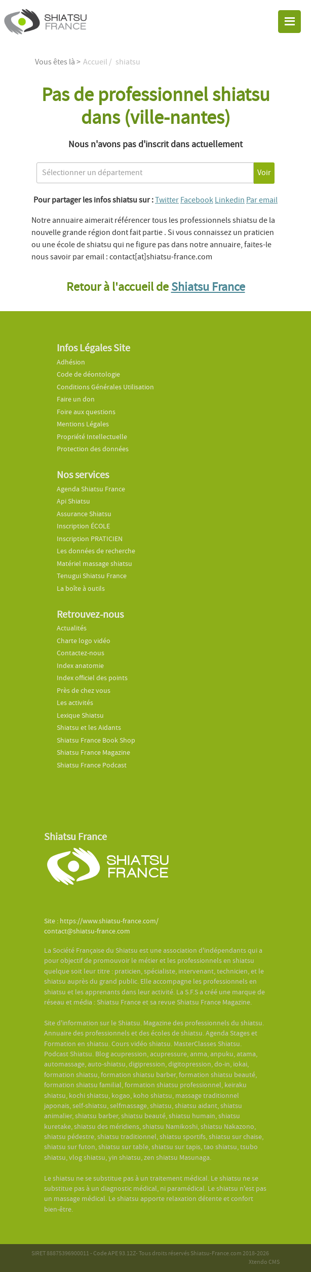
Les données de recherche (97, 551)
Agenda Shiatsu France (91, 489)
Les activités (75, 702)
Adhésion (71, 362)
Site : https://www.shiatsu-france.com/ (101, 921)
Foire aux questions (86, 412)
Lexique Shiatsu (80, 715)
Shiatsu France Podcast (92, 765)
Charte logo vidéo (83, 641)
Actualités (72, 628)
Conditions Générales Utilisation (105, 387)
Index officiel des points (92, 678)
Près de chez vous (83, 690)
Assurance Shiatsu (84, 514)
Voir (264, 173)
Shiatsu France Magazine (93, 752)
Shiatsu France (208, 287)
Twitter (167, 200)
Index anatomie (80, 665)
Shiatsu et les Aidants (89, 727)
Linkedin (230, 200)
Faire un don (76, 399)
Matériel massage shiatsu (94, 563)
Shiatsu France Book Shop (96, 740)
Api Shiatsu (73, 501)
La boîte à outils (81, 588)
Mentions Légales (83, 424)
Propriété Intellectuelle (92, 436)
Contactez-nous (80, 653)
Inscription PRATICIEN (90, 538)
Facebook (196, 200)
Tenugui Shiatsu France (92, 576)
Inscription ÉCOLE (83, 526)
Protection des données (93, 449)
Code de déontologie (88, 374)
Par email (262, 200)
